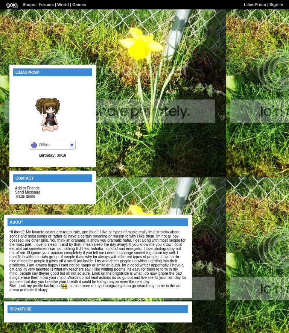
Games (79, 4)
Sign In (276, 4)
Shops (29, 4)
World (63, 4)
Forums (46, 4)
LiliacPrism (255, 4)
